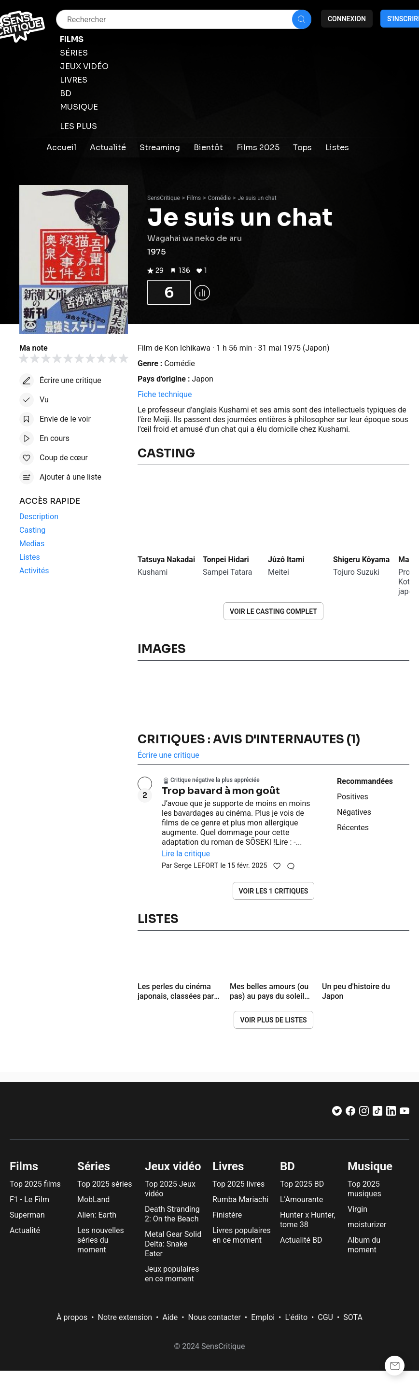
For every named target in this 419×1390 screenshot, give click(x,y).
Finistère (227, 1215)
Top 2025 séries (104, 1184)
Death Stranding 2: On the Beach (172, 1214)
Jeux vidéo (173, 1166)
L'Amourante (301, 1199)
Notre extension (125, 1317)
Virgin (357, 1209)
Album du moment (364, 1244)
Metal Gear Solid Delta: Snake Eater (173, 1244)
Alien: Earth (96, 1215)
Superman (27, 1215)
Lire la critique (186, 853)
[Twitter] (337, 1113)
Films (194, 198)
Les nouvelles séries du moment (100, 1240)
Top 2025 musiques (364, 1188)
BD (287, 1166)
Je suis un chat (256, 198)
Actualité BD (301, 1240)
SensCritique (163, 198)
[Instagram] (364, 1113)
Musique (370, 1166)
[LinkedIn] (391, 1113)
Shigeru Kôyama (361, 559)
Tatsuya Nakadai (166, 559)
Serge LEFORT (196, 865)
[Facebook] (350, 1113)
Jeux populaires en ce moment (172, 1273)
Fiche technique (165, 394)
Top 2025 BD (302, 1184)
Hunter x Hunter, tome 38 (307, 1219)
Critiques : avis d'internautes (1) (249, 739)
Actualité (25, 1230)
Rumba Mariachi (240, 1199)
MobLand (93, 1199)
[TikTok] (377, 1113)
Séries (93, 1166)
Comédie (219, 198)
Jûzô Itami (286, 559)
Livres (228, 1166)
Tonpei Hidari (226, 559)
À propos (71, 1317)
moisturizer (367, 1224)
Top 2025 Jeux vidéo (170, 1188)
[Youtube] (404, 1113)
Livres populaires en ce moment (241, 1235)
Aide (170, 1317)
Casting (166, 453)
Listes (158, 919)
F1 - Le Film (29, 1199)
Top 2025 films (35, 1184)
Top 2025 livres (238, 1184)
